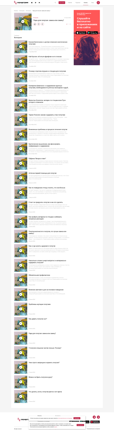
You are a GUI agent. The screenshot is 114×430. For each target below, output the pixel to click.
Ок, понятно (80, 425)
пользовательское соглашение (65, 418)
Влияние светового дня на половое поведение (47, 290)
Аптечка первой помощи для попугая (43, 173)
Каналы (86, 2)
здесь (55, 427)
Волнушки (22, 10)
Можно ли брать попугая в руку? (41, 377)
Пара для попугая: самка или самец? (43, 333)
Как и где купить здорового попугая (42, 246)
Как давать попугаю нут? (38, 319)
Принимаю (77, 418)
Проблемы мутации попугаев (40, 304)
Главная (70, 2)
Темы (92, 2)
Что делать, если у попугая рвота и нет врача (46, 392)
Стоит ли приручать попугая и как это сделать (46, 202)
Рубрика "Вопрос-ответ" (38, 158)
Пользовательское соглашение (93, 428)
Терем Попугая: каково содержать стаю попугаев (47, 115)
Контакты (58, 416)
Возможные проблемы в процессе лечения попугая (48, 129)
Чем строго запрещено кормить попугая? (45, 362)
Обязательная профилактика (40, 275)
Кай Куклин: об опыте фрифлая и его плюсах (45, 56)
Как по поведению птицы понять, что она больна (47, 188)
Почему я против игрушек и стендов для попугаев (48, 71)
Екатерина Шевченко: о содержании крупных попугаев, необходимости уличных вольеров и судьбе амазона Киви (46, 88)
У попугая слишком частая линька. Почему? (45, 348)
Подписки (78, 2)
